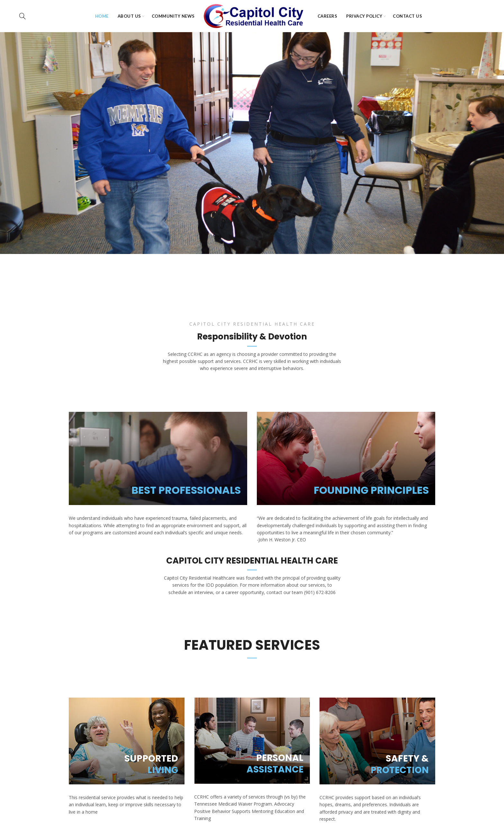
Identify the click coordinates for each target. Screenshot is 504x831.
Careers (328, 16)
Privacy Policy (364, 16)
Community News (173, 16)
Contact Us (407, 16)
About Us (129, 16)
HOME (102, 16)
